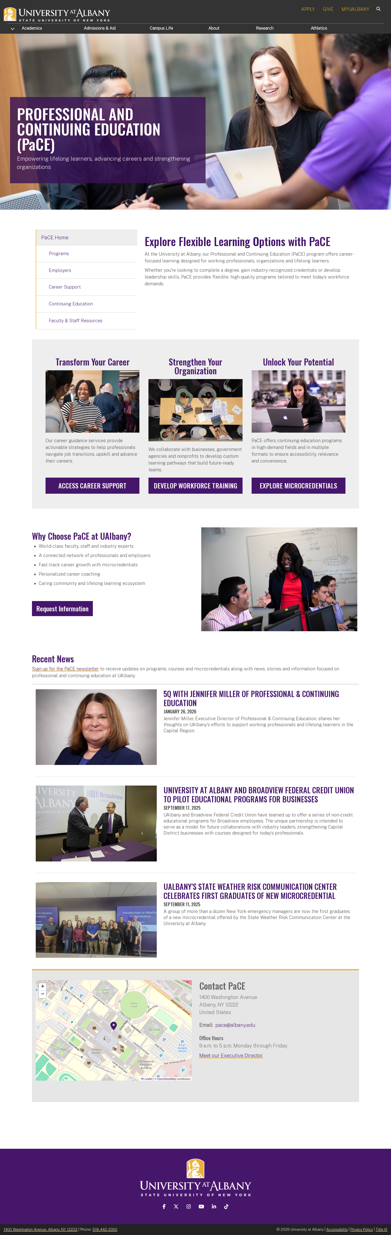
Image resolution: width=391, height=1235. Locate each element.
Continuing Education (71, 303)
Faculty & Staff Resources (75, 320)
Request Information (62, 608)
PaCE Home (54, 238)
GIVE (328, 9)
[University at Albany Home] (57, 13)
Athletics (319, 28)
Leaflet (146, 1078)
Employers (60, 270)
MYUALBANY (355, 9)
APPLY (308, 9)
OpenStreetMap (166, 1078)
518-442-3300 (105, 1229)
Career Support (65, 287)
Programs (59, 253)
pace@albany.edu (235, 1025)
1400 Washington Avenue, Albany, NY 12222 (40, 1229)
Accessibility (337, 1229)
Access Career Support (92, 485)
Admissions (99, 28)
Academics (32, 28)
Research (264, 28)
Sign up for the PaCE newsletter (65, 668)
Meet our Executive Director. (231, 1055)
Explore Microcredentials (298, 485)
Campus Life (161, 28)
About (213, 28)
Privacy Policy (361, 1229)
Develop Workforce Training (195, 485)
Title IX (381, 1229)
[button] (113, 1026)
